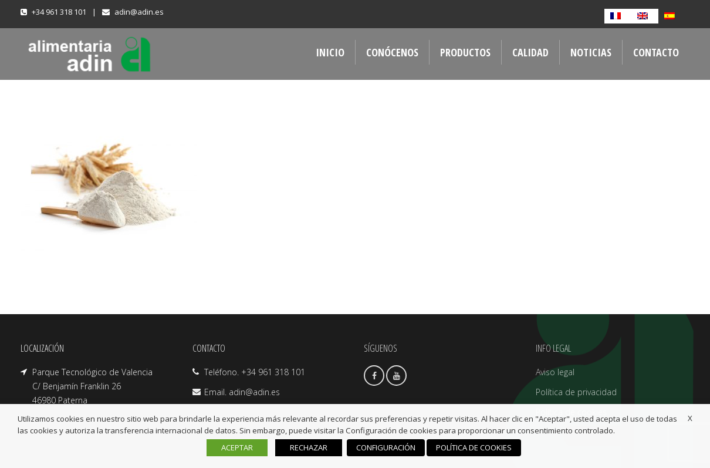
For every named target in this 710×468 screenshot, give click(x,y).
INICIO (330, 52)
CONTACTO (656, 52)
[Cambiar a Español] (671, 16)
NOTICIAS (590, 52)
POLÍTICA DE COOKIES (474, 447)
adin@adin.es (139, 11)
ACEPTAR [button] (237, 447)
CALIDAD (530, 52)
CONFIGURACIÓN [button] (385, 447)
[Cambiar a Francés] (617, 16)
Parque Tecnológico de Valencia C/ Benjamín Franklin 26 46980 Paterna (92, 386)
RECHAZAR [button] (308, 447)
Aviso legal (555, 372)
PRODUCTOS (465, 52)
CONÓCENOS (392, 52)
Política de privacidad (576, 392)
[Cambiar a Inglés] (644, 16)
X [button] (690, 418)
